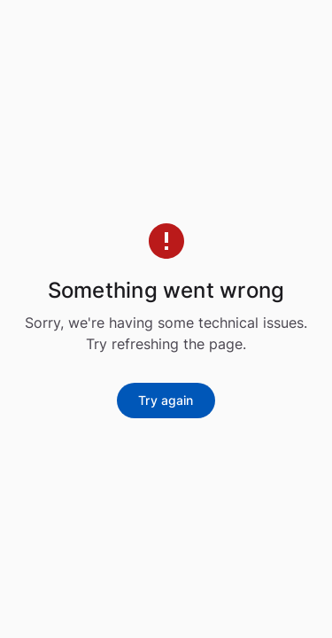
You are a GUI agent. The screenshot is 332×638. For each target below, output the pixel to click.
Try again (165, 400)
